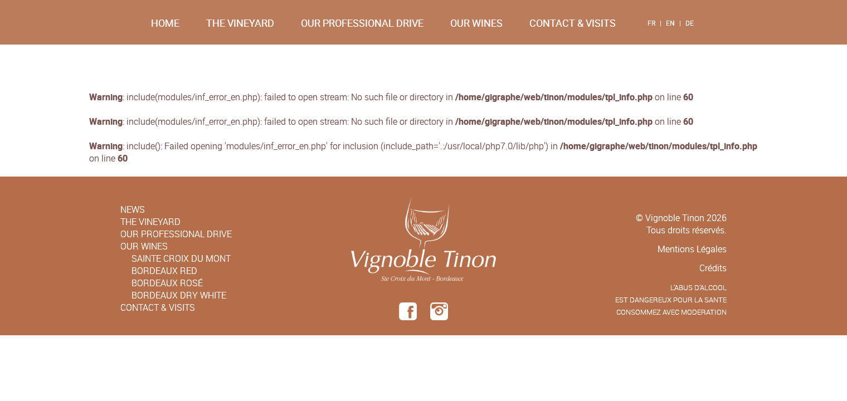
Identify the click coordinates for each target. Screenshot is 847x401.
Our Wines (476, 23)
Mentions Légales (692, 249)
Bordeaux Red (164, 271)
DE (689, 22)
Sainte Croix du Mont (181, 258)
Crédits (713, 268)
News (132, 209)
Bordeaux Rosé (167, 283)
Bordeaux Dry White (179, 295)
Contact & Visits (572, 23)
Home (165, 23)
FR (651, 22)
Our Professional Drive (362, 23)
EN (670, 22)
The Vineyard (240, 23)
